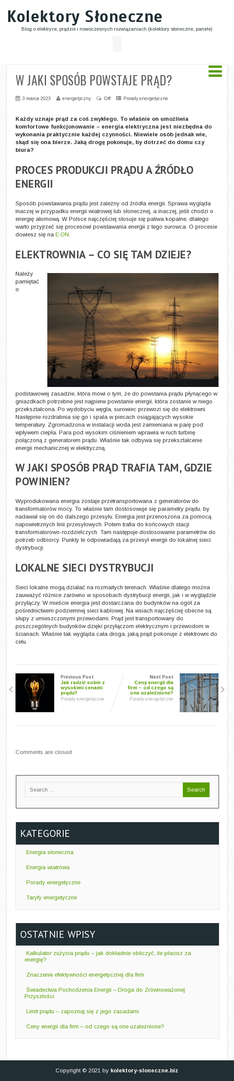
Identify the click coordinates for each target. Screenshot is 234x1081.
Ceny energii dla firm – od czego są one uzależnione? (94, 1026)
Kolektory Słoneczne (85, 16)
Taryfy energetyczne (51, 897)
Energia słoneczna (49, 852)
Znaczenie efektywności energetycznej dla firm (84, 974)
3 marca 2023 (36, 98)
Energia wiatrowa (47, 867)
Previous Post (66, 685)
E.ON (62, 234)
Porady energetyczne (145, 98)
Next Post (168, 685)
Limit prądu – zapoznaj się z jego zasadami (82, 1011)
